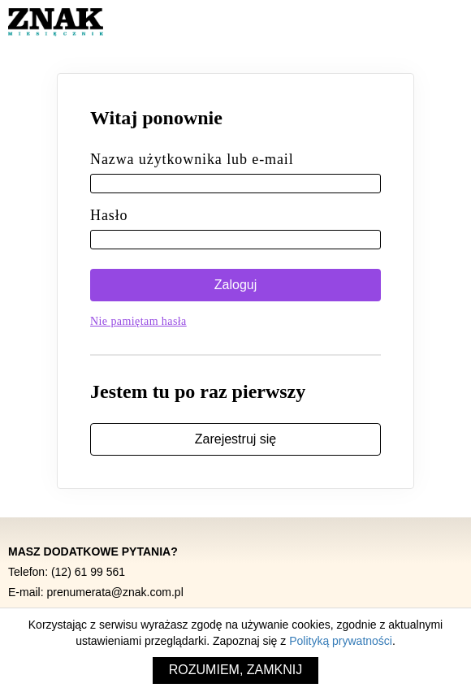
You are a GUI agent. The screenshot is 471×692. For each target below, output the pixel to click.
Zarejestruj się (235, 439)
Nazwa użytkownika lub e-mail (192, 159)
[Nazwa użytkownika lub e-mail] (235, 183)
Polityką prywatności (340, 640)
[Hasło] (235, 239)
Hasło (109, 215)
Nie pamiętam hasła (138, 321)
